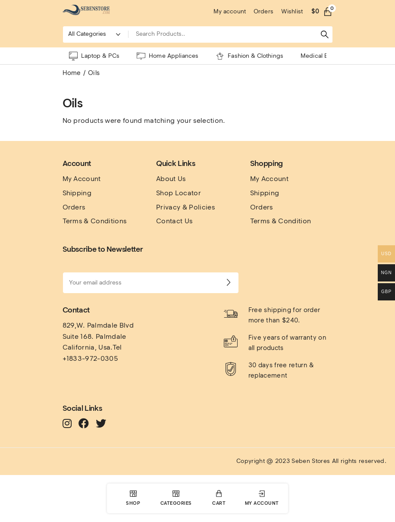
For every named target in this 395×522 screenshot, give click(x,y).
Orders (74, 207)
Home (72, 73)
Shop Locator (178, 193)
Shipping (77, 193)
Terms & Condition (280, 221)
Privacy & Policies (185, 207)
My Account (82, 179)
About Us (171, 179)
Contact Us (174, 221)
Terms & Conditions (95, 221)
